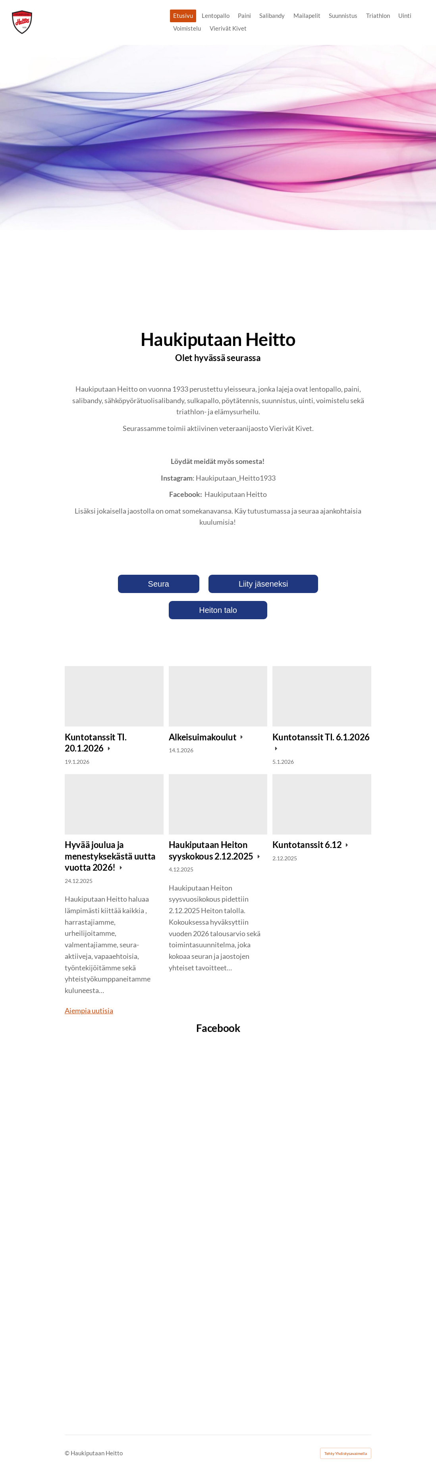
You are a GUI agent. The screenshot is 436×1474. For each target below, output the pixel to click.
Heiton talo (218, 610)
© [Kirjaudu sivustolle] (68, 1453)
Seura (158, 584)
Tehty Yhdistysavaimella (345, 1453)
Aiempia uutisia (89, 1010)
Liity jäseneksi (263, 584)
